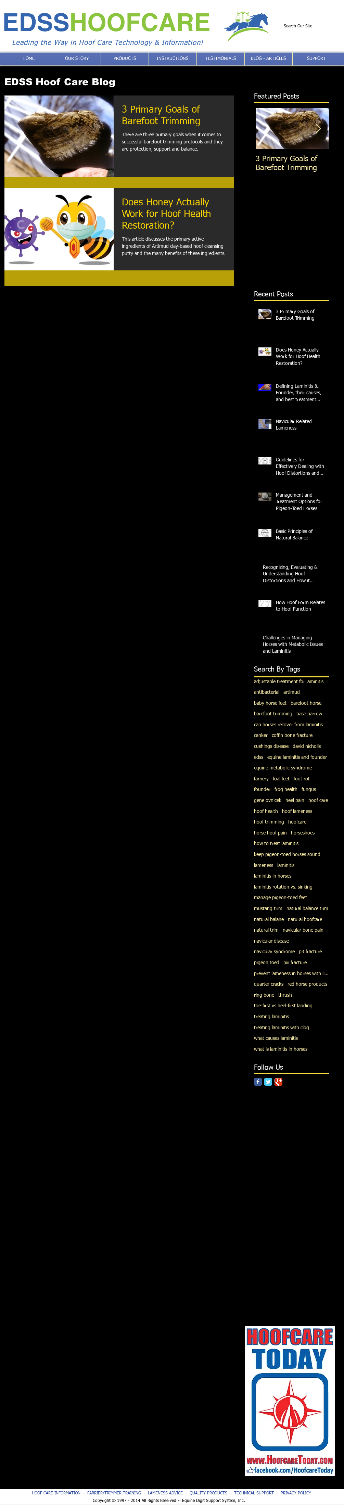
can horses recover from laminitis (288, 725)
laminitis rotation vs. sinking (283, 887)
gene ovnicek (267, 800)
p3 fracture (310, 951)
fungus (309, 789)
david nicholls (307, 746)
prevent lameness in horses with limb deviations (291, 973)
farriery (261, 779)
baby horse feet (270, 703)
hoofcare (297, 822)
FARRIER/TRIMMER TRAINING (115, 1493)
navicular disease (271, 941)
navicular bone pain (303, 930)
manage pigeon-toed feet (280, 897)
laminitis (285, 865)
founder (262, 789)
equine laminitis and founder (297, 757)
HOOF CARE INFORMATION (56, 1493)
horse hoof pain (270, 833)
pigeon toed (266, 962)
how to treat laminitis (276, 843)
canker (261, 735)
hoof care (318, 800)
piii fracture (295, 962)
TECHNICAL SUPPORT (254, 1493)
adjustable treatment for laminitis (288, 681)
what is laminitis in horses (280, 1049)
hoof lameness (297, 811)
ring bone (264, 995)
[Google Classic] (278, 1082)
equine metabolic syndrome (283, 768)
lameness (263, 865)
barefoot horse (306, 703)
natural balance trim (307, 908)
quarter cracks (268, 984)
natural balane (269, 919)
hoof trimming (269, 822)
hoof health (266, 811)
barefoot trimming (273, 714)
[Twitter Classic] (268, 1082)
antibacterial (266, 692)
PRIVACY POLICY (296, 1493)
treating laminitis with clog (281, 1027)
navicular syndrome (274, 951)
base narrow (309, 714)
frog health (286, 789)
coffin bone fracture (292, 735)
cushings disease (271, 746)
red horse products (307, 984)
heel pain (294, 800)
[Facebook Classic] (258, 1082)
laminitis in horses (272, 876)
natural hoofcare (305, 919)
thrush (285, 995)
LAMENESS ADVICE (165, 1493)
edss (258, 757)
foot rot (302, 779)
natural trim (266, 930)
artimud (291, 692)
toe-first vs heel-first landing (283, 1006)
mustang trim (268, 908)
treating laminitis (271, 1017)
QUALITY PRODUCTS (208, 1493)
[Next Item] (318, 129)
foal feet (281, 779)
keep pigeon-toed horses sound (287, 854)
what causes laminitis (276, 1038)
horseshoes (303, 833)
